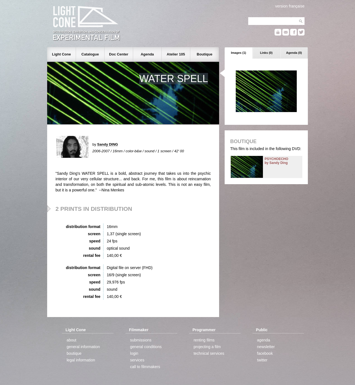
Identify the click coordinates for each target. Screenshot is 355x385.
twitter (262, 360)
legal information (81, 360)
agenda (263, 340)
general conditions (146, 347)
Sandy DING (107, 144)
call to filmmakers (145, 366)
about (71, 340)
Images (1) (238, 52)
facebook (265, 353)
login (134, 353)
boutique (74, 353)
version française (290, 6)
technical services (209, 353)
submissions (140, 340)
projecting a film (207, 347)
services (137, 360)
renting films (204, 340)
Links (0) (266, 52)
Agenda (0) (294, 52)
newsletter (266, 347)
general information (83, 347)
